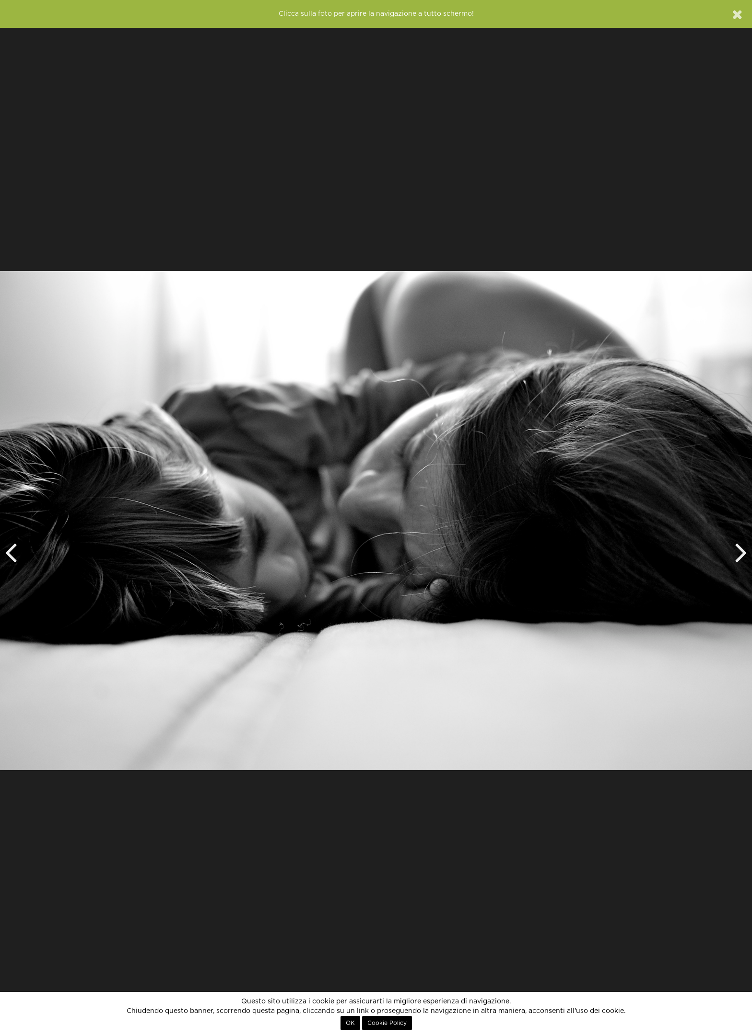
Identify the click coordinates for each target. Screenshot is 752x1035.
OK (350, 1023)
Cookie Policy (387, 1023)
